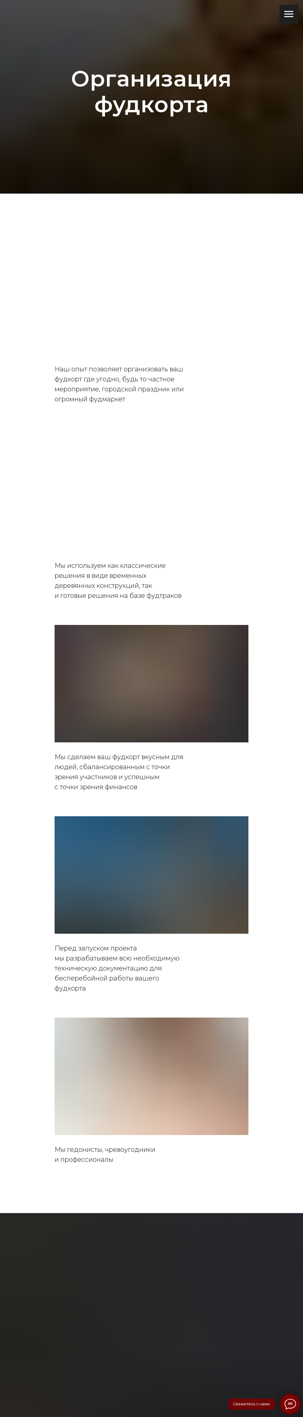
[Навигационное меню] (288, 14)
